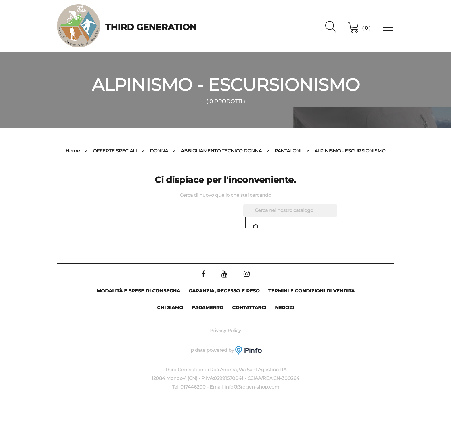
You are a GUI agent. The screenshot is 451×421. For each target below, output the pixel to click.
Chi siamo (170, 307)
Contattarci (249, 307)
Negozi (284, 307)
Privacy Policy (225, 330)
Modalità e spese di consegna (138, 291)
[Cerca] (290, 210)
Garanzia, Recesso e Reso (224, 291)
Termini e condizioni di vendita (311, 291)
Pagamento (207, 307)
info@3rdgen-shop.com (252, 387)
